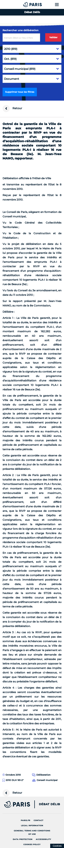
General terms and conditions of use (32, 832)
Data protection (22, 839)
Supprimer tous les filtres (19, 91)
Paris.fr (25, 820)
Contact (38, 820)
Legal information (32, 825)
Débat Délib (49, 804)
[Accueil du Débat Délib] (25, 4)
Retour (12, 108)
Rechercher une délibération (21, 30)
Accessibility (43, 839)
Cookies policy (32, 844)
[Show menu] (59, 4)
